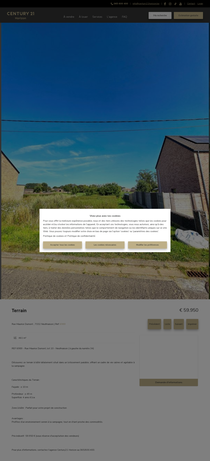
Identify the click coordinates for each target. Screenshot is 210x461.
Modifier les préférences (147, 245)
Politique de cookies (53, 236)
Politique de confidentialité (81, 236)
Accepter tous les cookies (62, 245)
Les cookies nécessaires (105, 245)
